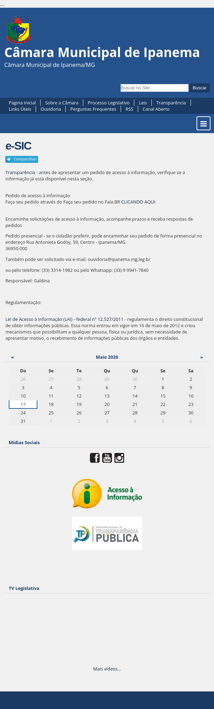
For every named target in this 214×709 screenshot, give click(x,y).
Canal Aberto (156, 109)
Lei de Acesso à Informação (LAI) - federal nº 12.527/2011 (64, 319)
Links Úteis (20, 109)
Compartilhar (25, 159)
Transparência (171, 102)
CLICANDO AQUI (138, 202)
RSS (129, 109)
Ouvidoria (51, 109)
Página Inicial (22, 102)
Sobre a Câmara (61, 102)
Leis (143, 102)
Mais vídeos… (107, 669)
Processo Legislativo (109, 102)
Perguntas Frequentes (93, 109)
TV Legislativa (24, 588)
